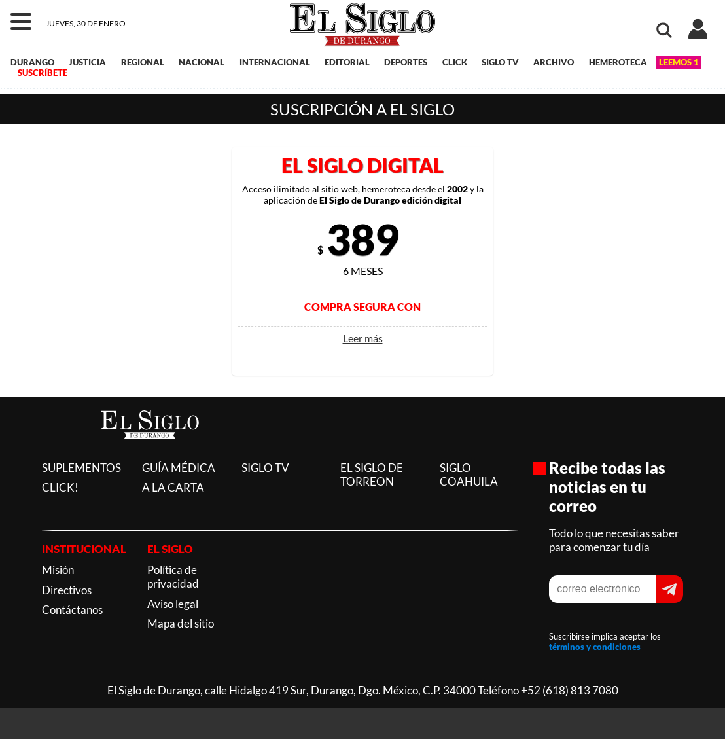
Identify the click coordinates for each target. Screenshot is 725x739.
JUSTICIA (87, 62)
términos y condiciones (595, 646)
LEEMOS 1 (679, 62)
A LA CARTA (173, 487)
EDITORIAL (347, 62)
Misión (58, 570)
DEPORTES (405, 62)
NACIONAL (201, 62)
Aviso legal (172, 604)
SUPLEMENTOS (81, 468)
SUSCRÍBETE (42, 72)
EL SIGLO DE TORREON (371, 474)
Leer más (363, 338)
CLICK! (60, 487)
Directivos (67, 590)
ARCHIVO (553, 62)
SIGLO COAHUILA (469, 474)
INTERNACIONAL (274, 62)
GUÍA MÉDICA (178, 468)
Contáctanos (72, 610)
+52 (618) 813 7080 (569, 690)
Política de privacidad (173, 576)
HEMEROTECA (618, 62)
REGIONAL (142, 62)
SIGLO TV (500, 62)
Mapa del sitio (180, 623)
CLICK (454, 62)
